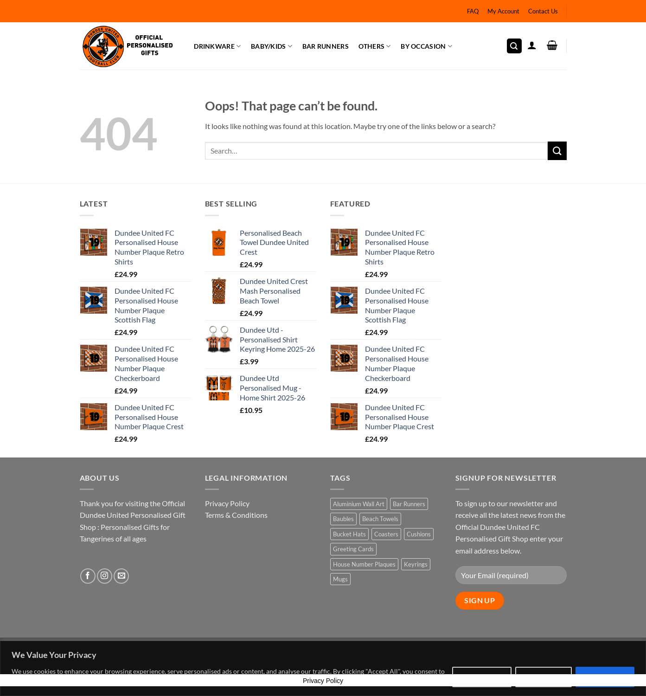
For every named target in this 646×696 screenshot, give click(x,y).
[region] (323, 668)
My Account (503, 11)
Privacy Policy (227, 503)
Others (374, 46)
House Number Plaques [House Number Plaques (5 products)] (364, 564)
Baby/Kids (271, 46)
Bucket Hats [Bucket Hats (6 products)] (349, 534)
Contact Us (543, 11)
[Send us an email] (121, 576)
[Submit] (557, 151)
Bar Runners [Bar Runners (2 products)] (409, 504)
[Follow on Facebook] (88, 576)
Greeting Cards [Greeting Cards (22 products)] (353, 549)
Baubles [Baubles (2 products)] (343, 518)
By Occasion (426, 46)
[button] (514, 46)
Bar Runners (325, 46)
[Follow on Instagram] (104, 576)
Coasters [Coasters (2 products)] (386, 534)
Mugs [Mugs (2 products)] (340, 579)
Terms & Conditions (236, 514)
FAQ (473, 11)
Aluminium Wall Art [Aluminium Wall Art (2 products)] (358, 504)
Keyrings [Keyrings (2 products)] (416, 564)
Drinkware (217, 46)
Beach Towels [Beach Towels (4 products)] (380, 518)
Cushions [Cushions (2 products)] (419, 534)
